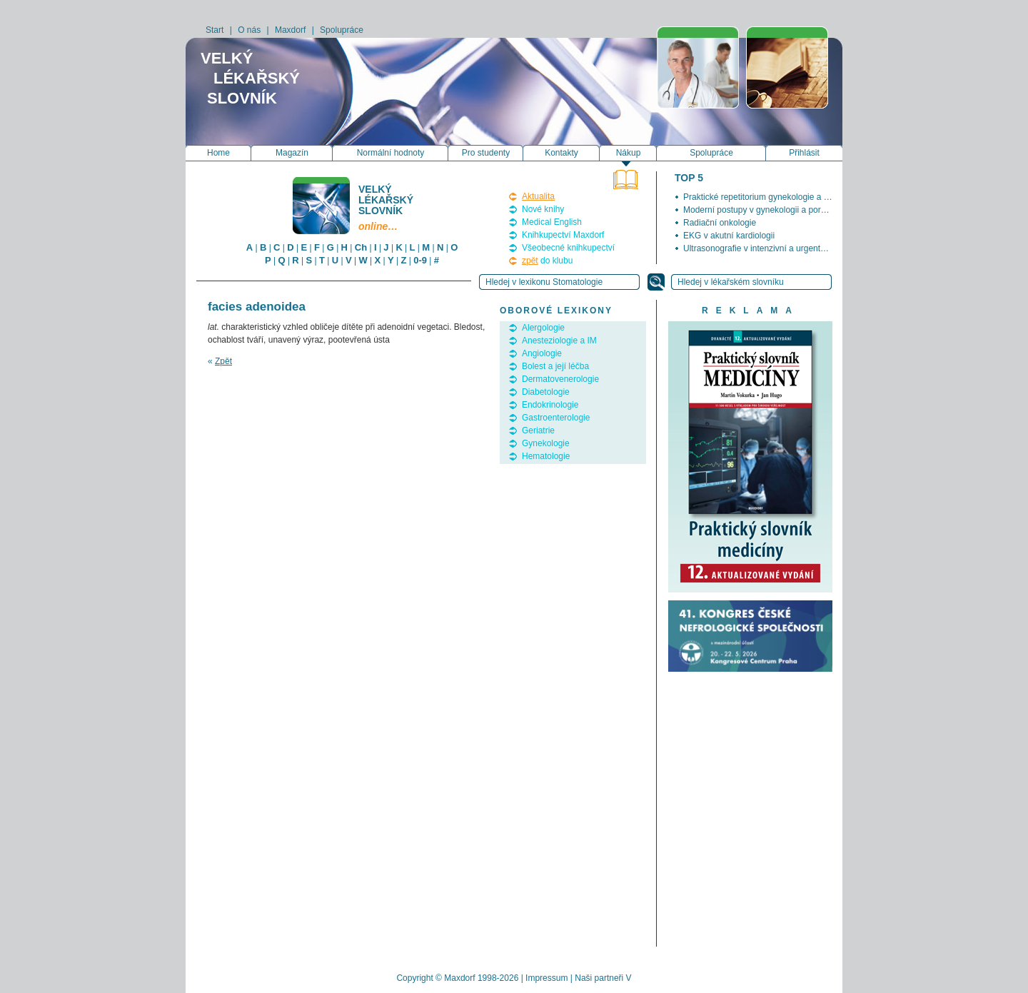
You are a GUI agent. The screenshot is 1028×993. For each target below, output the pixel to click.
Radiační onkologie (719, 223)
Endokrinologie (550, 405)
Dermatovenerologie (560, 379)
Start (214, 30)
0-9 (420, 260)
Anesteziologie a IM (559, 341)
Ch (361, 247)
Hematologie (546, 456)
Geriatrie (538, 430)
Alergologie (543, 328)
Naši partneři (599, 978)
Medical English (552, 222)
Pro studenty (486, 153)
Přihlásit (804, 153)
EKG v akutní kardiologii (729, 236)
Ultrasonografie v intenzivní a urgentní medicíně (774, 248)
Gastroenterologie (556, 418)
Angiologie (542, 353)
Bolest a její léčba (555, 366)
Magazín (292, 153)
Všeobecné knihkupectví (568, 248)
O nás (249, 30)
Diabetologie (546, 392)
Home (218, 153)
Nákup (628, 153)
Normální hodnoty (391, 153)
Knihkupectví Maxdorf (563, 235)
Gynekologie (546, 443)
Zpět (223, 361)
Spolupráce (341, 30)
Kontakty (561, 153)
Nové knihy (543, 209)
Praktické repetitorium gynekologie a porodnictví (774, 197)
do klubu (547, 261)
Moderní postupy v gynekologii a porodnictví (766, 210)
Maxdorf (290, 30)
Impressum (546, 978)
